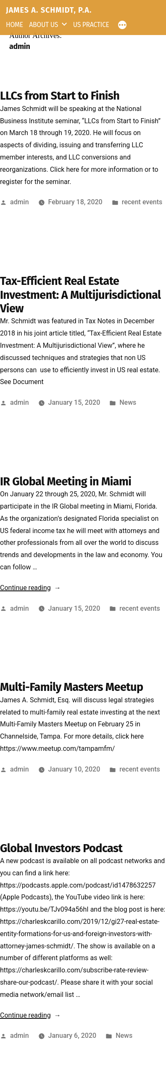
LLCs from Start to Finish (59, 96)
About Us (43, 25)
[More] (120, 24)
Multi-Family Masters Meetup (71, 687)
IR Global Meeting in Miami (65, 481)
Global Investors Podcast (61, 848)
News (127, 402)
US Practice (91, 25)
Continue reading (30, 588)
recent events (142, 202)
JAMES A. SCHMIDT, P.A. (49, 10)
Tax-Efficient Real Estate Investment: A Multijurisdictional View (80, 294)
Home (14, 25)
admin (19, 202)
